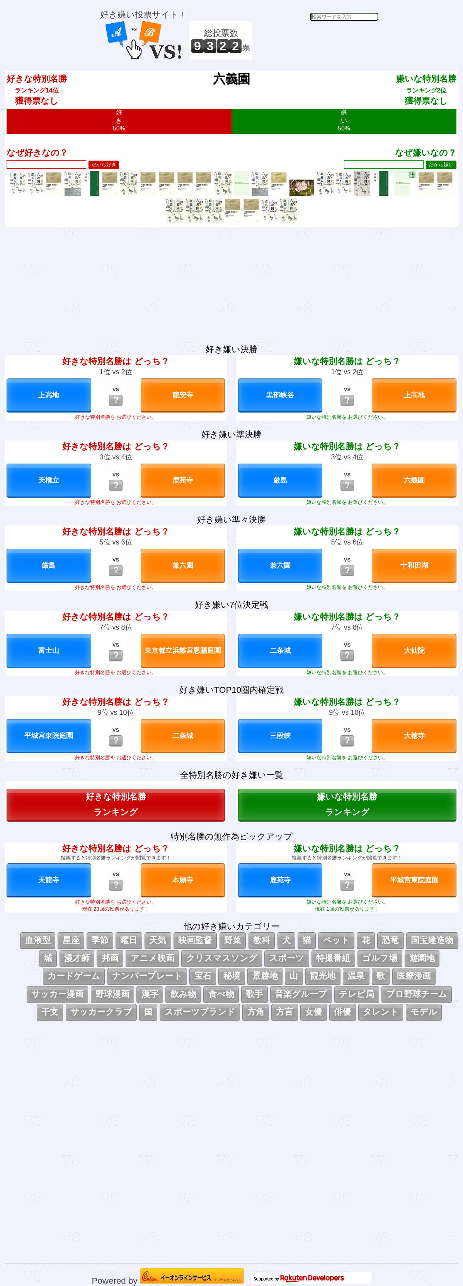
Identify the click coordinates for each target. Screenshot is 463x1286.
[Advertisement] (316, 40)
